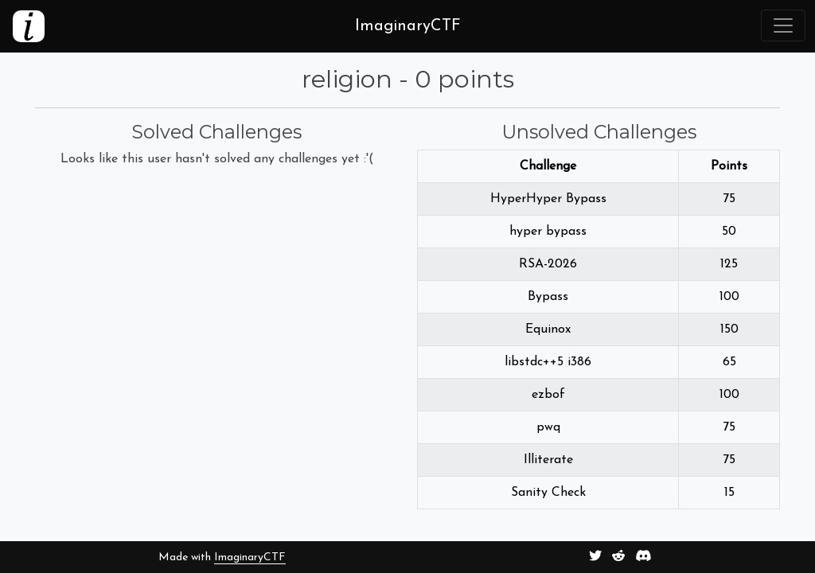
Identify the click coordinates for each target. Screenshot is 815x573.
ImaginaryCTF (250, 557)
